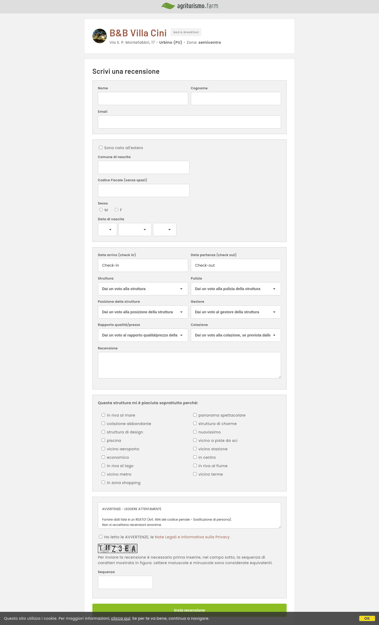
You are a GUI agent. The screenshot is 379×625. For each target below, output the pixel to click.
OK (367, 618)
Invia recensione (189, 610)
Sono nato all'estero (121, 147)
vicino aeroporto (120, 449)
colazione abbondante (126, 423)
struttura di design (122, 432)
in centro (204, 457)
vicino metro (117, 474)
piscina (111, 440)
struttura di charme (215, 423)
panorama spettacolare (219, 415)
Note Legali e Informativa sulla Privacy (192, 537)
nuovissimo (207, 432)
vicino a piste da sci (215, 440)
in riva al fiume (210, 465)
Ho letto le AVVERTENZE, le (164, 537)
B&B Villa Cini (138, 32)
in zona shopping (121, 482)
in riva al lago (118, 465)
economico (115, 457)
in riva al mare (118, 415)
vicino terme (208, 474)
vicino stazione (210, 449)
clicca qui (120, 618)
